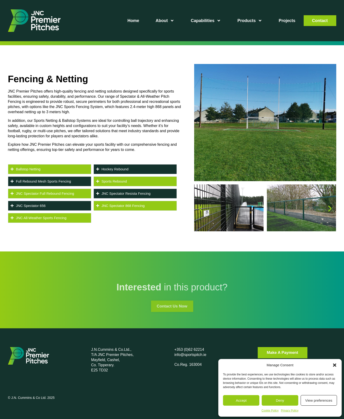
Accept (241, 400)
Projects (287, 20)
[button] (334, 365)
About (164, 20)
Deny (280, 400)
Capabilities (206, 20)
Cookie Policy (270, 410)
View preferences (319, 400)
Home (133, 20)
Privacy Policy (290, 410)
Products (249, 20)
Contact (320, 20)
